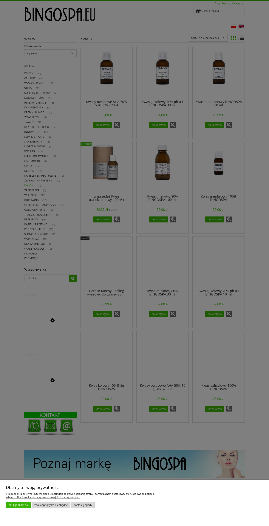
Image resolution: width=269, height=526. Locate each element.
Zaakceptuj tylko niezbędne (51, 505)
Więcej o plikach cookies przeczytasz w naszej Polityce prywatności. (43, 497)
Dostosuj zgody (83, 505)
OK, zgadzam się (19, 505)
